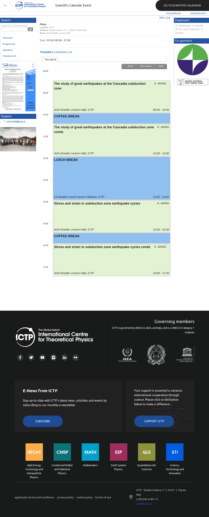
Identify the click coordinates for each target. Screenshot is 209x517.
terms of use (103, 497)
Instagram (53, 357)
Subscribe (42, 421)
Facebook (20, 357)
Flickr (75, 357)
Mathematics (90, 465)
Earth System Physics (118, 467)
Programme (9, 44)
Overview (8, 37)
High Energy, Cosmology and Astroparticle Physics (34, 469)
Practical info (9, 56)
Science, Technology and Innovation (175, 469)
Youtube (42, 357)
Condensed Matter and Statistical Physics (62, 469)
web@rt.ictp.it (144, 503)
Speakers (8, 50)
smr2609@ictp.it (16, 121)
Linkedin (64, 357)
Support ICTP (154, 421)
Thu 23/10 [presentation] (50, 59)
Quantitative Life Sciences (146, 467)
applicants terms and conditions (34, 497)
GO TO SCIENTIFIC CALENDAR (182, 5)
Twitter (31, 357)
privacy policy (65, 497)
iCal (168, 17)
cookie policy (84, 497)
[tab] (50, 59)
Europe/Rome (173, 13)
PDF (162, 17)
